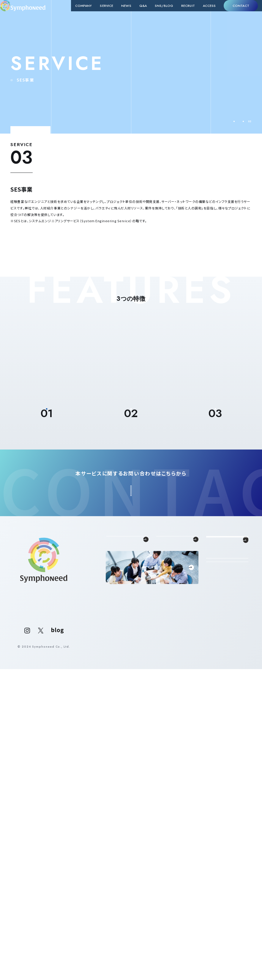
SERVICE (98, 13)
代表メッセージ (115, 845)
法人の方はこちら (227, 895)
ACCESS (201, 13)
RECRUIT (180, 13)
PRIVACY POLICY (234, 941)
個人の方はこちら (227, 909)
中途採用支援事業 (167, 845)
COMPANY (75, 13)
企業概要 (112, 855)
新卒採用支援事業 (167, 850)
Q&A (135, 13)
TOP (214, 121)
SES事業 (162, 855)
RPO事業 (162, 861)
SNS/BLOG (156, 13)
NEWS (118, 13)
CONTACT (233, 12)
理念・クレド (113, 850)
